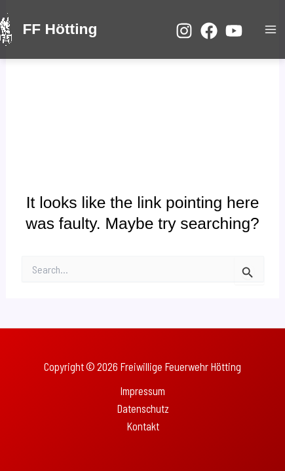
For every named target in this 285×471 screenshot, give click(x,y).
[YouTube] (233, 30)
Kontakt (142, 426)
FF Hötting (59, 28)
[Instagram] (184, 30)
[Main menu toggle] (270, 29)
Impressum (142, 391)
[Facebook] (209, 30)
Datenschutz (143, 408)
